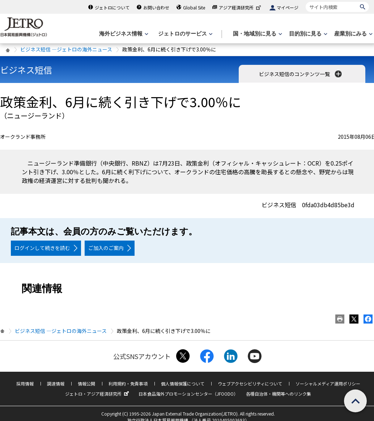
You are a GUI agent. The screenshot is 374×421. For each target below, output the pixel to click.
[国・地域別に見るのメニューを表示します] (257, 34)
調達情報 (55, 383)
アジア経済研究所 (240, 7)
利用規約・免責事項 (128, 383)
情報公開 (86, 383)
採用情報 (25, 383)
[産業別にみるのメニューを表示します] (352, 34)
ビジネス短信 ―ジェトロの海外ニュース (66, 49)
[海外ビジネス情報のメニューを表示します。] (123, 34)
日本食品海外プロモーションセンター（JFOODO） (188, 394)
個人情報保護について (182, 383)
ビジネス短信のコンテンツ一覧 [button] (301, 74)
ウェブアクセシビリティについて (250, 383)
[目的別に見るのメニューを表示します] (307, 34)
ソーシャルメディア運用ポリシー (328, 383)
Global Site (194, 7)
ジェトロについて (112, 7)
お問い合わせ (156, 7)
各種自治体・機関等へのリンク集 (278, 394)
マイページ (287, 7)
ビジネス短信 (26, 69)
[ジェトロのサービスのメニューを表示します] (184, 34)
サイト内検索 (305, 1)
